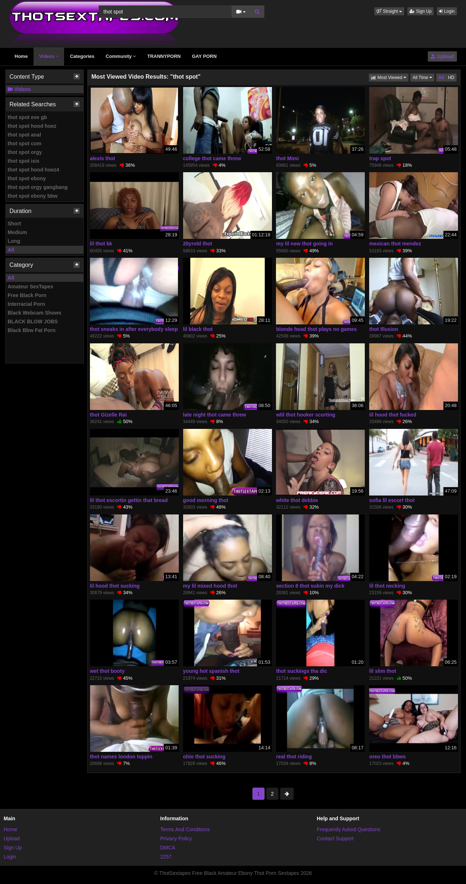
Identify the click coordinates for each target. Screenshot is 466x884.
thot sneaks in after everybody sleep (134, 329)
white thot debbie (297, 500)
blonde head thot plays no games (316, 329)
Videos (49, 56)
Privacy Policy (176, 838)
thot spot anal (24, 135)
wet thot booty (107, 671)
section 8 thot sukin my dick (310, 586)
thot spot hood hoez (32, 126)
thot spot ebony (27, 178)
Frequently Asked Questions (348, 829)
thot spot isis (23, 161)
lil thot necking (387, 586)
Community (121, 56)
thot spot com (25, 143)
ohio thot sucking (204, 756)
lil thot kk (101, 243)
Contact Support (335, 838)
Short (14, 223)
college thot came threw (212, 158)
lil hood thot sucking (115, 586)
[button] (389, 11)
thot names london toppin (121, 756)
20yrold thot (197, 243)
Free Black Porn (27, 295)
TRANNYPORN (164, 56)
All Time (423, 77)
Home (21, 56)
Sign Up (420, 11)
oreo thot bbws (387, 756)
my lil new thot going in (304, 243)
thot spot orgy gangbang (38, 187)
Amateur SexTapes (30, 286)
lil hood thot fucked (392, 415)
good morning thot (205, 500)
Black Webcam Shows (35, 313)
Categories (82, 56)
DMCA (167, 848)
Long (14, 241)
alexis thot (102, 158)
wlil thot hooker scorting (305, 415)
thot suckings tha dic (301, 671)
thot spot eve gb (27, 117)
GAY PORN (204, 56)
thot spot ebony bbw (33, 196)
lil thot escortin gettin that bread (129, 500)
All (11, 250)
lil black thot (198, 329)
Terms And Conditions (185, 829)
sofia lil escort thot (391, 500)
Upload (442, 56)
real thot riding (294, 756)
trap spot (380, 158)
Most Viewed (389, 77)
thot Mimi (287, 158)
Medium (17, 232)
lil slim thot (382, 671)
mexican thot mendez (395, 243)
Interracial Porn (26, 304)
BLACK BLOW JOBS (33, 321)
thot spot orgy (25, 152)
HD (451, 77)
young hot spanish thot (211, 671)
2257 (165, 857)
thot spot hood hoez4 (33, 170)
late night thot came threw (214, 415)
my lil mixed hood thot (210, 586)
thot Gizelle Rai (108, 415)
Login (447, 11)
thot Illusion (383, 329)
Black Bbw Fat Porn (31, 330)
